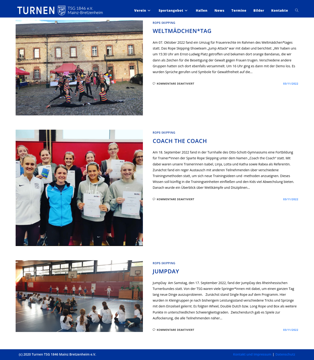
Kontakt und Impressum (252, 354)
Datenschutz (285, 354)
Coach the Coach (180, 141)
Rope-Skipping (164, 23)
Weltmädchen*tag (182, 31)
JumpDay (166, 271)
